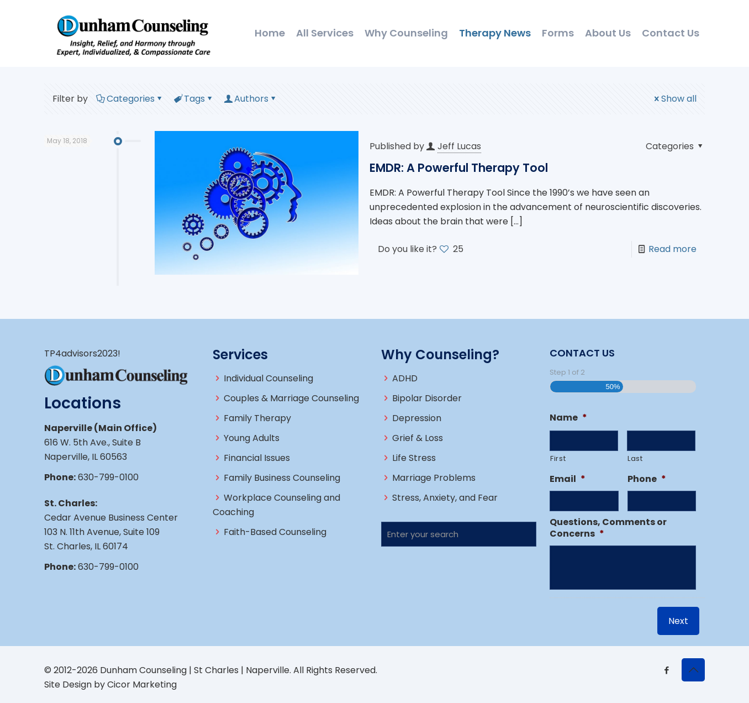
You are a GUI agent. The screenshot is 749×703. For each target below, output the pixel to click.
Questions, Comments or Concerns (608, 528)
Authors (250, 98)
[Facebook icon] (666, 670)
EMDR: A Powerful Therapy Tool (459, 168)
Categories (129, 98)
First (558, 458)
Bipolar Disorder (427, 398)
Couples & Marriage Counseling (291, 398)
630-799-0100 (108, 477)
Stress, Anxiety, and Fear (445, 497)
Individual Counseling (268, 378)
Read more (672, 249)
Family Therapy (257, 418)
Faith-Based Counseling (275, 532)
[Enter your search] (458, 534)
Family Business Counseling (282, 477)
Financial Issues (257, 458)
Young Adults (251, 438)
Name (568, 418)
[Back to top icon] (693, 669)
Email (568, 479)
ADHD (405, 378)
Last (635, 458)
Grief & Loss (417, 438)
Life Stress (414, 458)
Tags (193, 98)
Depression (416, 418)
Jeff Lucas (459, 146)
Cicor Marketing (142, 684)
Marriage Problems (434, 477)
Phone (646, 479)
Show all (674, 98)
